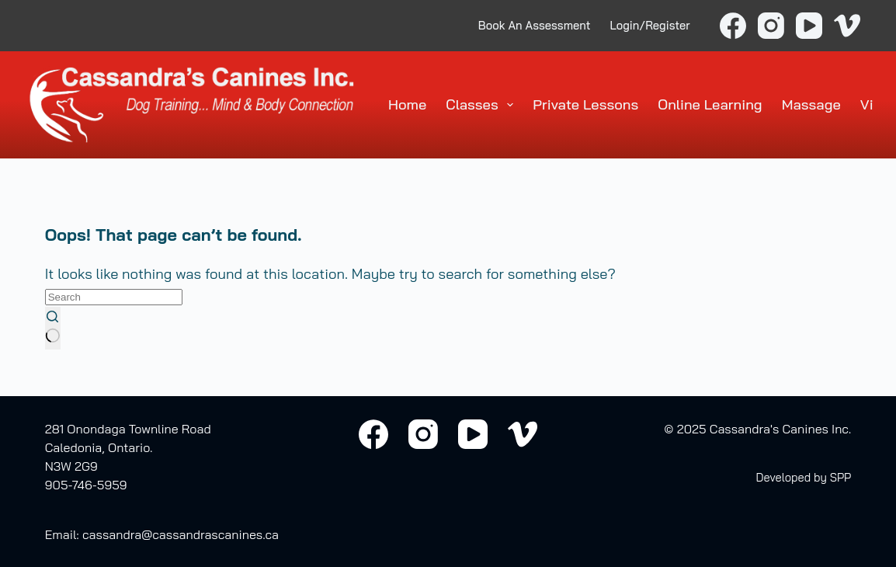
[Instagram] (771, 25)
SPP (841, 477)
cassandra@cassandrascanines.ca (180, 534)
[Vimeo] (847, 25)
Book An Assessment (534, 25)
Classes (482, 105)
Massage (811, 104)
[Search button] (53, 328)
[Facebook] (733, 25)
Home (407, 104)
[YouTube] (809, 25)
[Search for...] (113, 297)
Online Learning (710, 104)
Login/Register (650, 25)
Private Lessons (585, 104)
